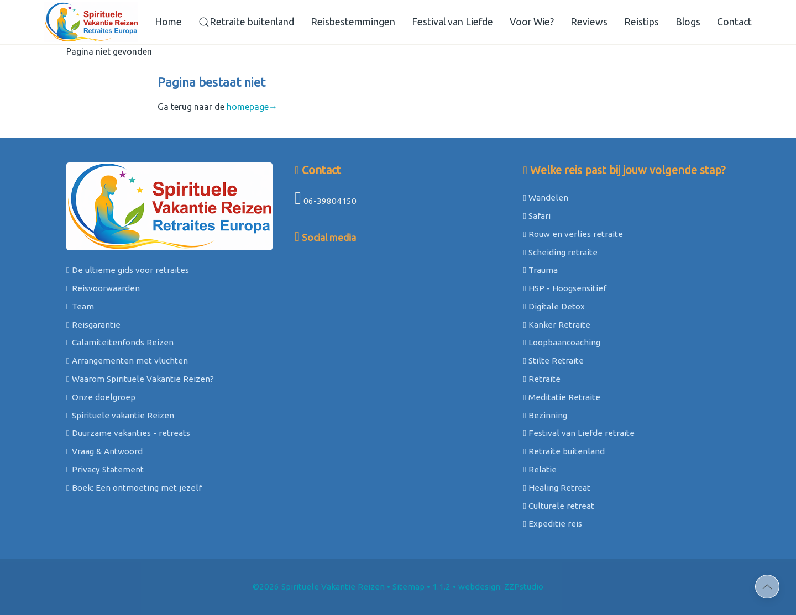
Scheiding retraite (560, 252)
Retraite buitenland (246, 22)
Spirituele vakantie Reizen (120, 415)
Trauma (540, 270)
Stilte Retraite (553, 360)
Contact (734, 22)
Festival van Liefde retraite (579, 433)
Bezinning (545, 415)
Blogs (687, 22)
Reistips (641, 22)
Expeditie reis (552, 523)
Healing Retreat (556, 487)
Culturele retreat (558, 506)
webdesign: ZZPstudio (500, 586)
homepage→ (252, 107)
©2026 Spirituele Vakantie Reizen (319, 586)
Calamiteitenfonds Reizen (120, 342)
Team (80, 306)
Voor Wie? (532, 22)
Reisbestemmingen (353, 22)
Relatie (540, 469)
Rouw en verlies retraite (573, 234)
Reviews (589, 22)
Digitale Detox (554, 306)
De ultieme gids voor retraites (127, 270)
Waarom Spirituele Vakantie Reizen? (140, 378)
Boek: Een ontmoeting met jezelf (134, 487)
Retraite (542, 378)
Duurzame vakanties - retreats (128, 433)
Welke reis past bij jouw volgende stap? (624, 170)
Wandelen (545, 197)
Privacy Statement (105, 469)
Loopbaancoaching (561, 342)
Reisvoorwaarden (103, 288)
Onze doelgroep (100, 397)
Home (168, 22)
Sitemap (408, 586)
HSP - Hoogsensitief (564, 288)
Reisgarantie (93, 324)
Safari (537, 215)
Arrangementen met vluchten (127, 360)
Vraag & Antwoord (104, 451)
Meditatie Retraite (561, 397)
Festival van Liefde (452, 22)
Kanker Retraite (556, 324)
